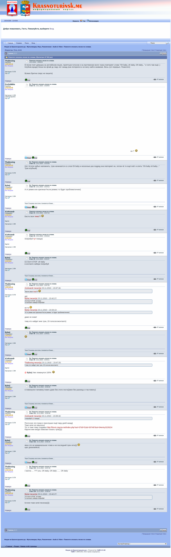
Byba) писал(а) (31, 298)
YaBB (73, 551)
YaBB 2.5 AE (101, 550)
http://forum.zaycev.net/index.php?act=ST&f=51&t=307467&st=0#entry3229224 (79, 427)
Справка (19, 43)
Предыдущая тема (148, 50)
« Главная (8, 546)
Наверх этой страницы (28, 546)
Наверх (8, 81)
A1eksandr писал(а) (33, 288)
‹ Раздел (16, 546)
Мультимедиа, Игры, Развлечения (39, 47)
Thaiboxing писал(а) (33, 363)
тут (34, 239)
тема (37, 216)
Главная (10, 43)
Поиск (26, 43)
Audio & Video (58, 47)
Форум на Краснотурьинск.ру (15, 47)
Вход (52, 29)
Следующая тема (160, 50)
